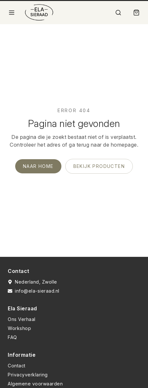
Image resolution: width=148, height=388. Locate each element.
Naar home (38, 166)
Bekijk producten (99, 166)
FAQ (12, 337)
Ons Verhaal (22, 319)
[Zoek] (118, 12)
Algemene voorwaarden (35, 383)
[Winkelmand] (136, 12)
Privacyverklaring (28, 374)
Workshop (19, 328)
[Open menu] (11, 12)
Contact (17, 365)
